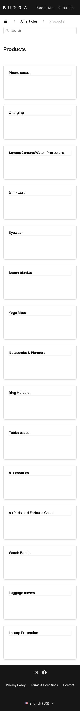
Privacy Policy (16, 685)
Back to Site (44, 7)
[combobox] (40, 30)
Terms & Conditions (44, 685)
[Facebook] (44, 673)
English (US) (40, 703)
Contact (68, 685)
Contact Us (66, 7)
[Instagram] (35, 673)
